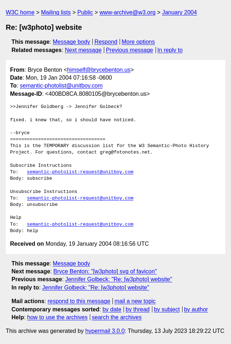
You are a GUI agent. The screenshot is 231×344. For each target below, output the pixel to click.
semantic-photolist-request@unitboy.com (80, 172)
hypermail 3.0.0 (104, 331)
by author (196, 309)
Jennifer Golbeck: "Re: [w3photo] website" (118, 279)
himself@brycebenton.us (98, 70)
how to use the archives (57, 317)
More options (138, 42)
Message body (71, 42)
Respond (105, 42)
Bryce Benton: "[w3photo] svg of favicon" (105, 271)
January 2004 (179, 12)
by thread (138, 309)
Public (85, 12)
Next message (83, 50)
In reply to (170, 50)
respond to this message (78, 301)
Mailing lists (56, 12)
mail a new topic (135, 301)
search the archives (117, 317)
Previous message (129, 50)
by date (111, 309)
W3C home (20, 12)
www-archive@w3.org (128, 12)
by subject (167, 309)
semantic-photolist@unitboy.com (61, 86)
